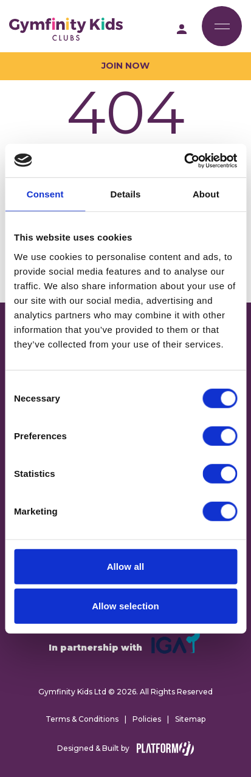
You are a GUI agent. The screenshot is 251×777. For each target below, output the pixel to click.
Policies (146, 719)
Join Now (125, 65)
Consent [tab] (45, 194)
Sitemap (190, 719)
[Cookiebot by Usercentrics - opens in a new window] (184, 160)
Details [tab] (126, 194)
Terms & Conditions (82, 719)
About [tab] (206, 194)
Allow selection (125, 606)
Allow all (126, 566)
